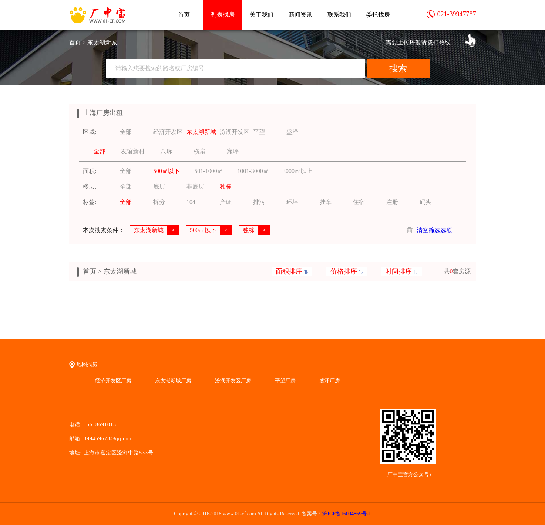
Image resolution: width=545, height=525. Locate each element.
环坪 (292, 202)
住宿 (359, 202)
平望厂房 (285, 380)
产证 (226, 202)
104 (190, 202)
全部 (126, 132)
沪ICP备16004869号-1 (346, 513)
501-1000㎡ (208, 171)
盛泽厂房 (329, 380)
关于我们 (261, 14)
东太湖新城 (201, 132)
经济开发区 (168, 132)
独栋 (226, 186)
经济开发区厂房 (113, 380)
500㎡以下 (166, 171)
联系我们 (339, 14)
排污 (259, 202)
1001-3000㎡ (253, 171)
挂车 (326, 202)
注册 (392, 202)
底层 (159, 186)
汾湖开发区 (234, 132)
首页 (184, 14)
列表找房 (223, 14)
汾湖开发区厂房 (233, 380)
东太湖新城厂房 (173, 380)
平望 (259, 132)
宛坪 (233, 151)
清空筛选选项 (434, 230)
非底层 (195, 186)
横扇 (199, 151)
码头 (425, 202)
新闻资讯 (300, 14)
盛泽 (292, 132)
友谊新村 (133, 151)
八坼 (166, 151)
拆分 (159, 202)
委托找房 (378, 14)
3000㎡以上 (297, 171)
